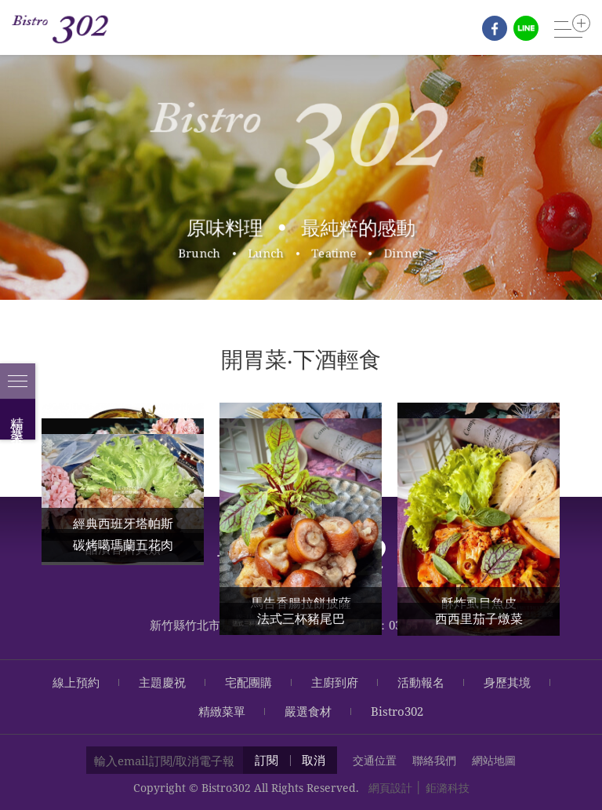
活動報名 (420, 682)
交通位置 (375, 760)
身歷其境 (507, 682)
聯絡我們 (434, 760)
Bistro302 (397, 711)
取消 (313, 760)
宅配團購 (248, 682)
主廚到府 (334, 682)
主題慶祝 (162, 682)
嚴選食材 (308, 711)
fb (494, 28)
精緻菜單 (221, 711)
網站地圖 (494, 760)
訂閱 (266, 760)
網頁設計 (390, 787)
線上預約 (76, 682)
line (526, 28)
